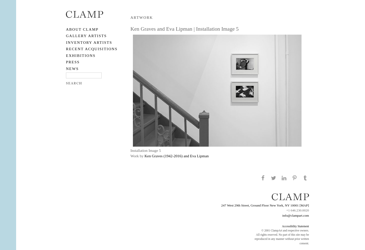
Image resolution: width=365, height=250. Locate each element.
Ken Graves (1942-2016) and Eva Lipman (177, 156)
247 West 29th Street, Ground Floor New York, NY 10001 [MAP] (265, 205)
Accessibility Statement (295, 226)
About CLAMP (82, 29)
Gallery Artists (86, 36)
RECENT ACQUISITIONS (92, 49)
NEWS (72, 69)
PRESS (73, 62)
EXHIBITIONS (80, 55)
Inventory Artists (89, 42)
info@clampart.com (295, 215)
